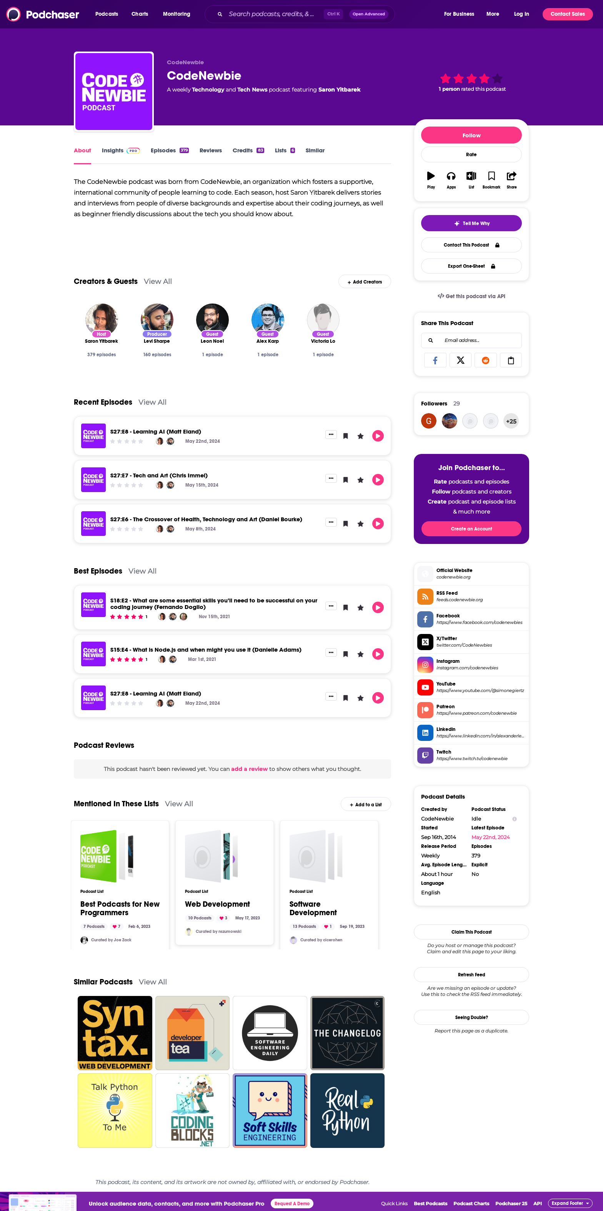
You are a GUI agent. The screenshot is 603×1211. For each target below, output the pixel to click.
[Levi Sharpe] (157, 320)
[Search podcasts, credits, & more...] (275, 14)
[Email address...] (471, 340)
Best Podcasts (430, 1203)
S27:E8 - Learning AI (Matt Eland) (155, 431)
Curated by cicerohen (321, 939)
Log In (521, 14)
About (82, 150)
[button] (108, 14)
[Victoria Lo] (323, 320)
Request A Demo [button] (292, 1203)
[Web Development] (211, 856)
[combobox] (324, 14)
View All (158, 281)
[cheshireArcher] (490, 421)
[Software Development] (316, 856)
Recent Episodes (103, 402)
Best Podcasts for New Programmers (120, 908)
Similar (315, 150)
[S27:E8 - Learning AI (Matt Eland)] (93, 436)
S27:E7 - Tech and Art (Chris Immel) (159, 475)
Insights (121, 150)
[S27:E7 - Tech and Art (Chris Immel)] (93, 479)
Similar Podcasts (103, 982)
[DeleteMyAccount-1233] (428, 421)
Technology (208, 89)
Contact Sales (568, 14)
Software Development (313, 908)
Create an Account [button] (471, 529)
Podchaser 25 (511, 1203)
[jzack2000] (84, 940)
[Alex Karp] (268, 320)
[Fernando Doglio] (183, 617)
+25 (511, 421)
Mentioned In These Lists (116, 804)
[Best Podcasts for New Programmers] (106, 856)
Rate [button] (471, 155)
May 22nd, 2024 (490, 837)
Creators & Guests (106, 281)
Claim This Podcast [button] (471, 932)
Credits (248, 150)
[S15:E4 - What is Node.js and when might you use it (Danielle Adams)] (93, 654)
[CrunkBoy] (470, 421)
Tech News (252, 89)
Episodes (170, 150)
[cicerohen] (293, 940)
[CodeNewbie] (113, 91)
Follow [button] (472, 135)
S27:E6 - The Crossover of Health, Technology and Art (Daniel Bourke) (206, 519)
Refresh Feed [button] (471, 974)
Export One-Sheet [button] (471, 266)
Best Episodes (98, 571)
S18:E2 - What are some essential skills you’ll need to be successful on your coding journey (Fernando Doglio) (213, 604)
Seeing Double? (471, 1017)
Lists (285, 150)
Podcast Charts (471, 1203)
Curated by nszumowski (219, 931)
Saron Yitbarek (339, 89)
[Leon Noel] (212, 320)
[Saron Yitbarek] (101, 320)
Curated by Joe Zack (111, 939)
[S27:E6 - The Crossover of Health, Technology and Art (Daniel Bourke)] (93, 523)
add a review (249, 769)
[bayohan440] (449, 421)
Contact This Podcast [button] (472, 245)
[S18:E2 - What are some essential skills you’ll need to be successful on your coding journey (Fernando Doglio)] (93, 604)
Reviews (211, 150)
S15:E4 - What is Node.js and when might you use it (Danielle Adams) (206, 649)
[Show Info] (514, 819)
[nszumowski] (189, 932)
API (537, 1203)
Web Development (217, 904)
